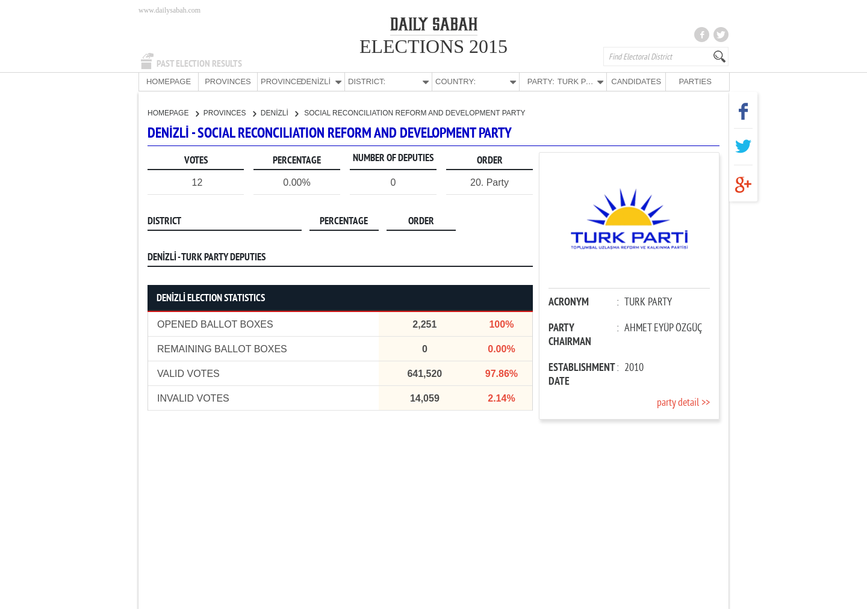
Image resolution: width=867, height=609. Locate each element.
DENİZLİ (279, 112)
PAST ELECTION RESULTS (199, 63)
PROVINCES (228, 81)
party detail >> (683, 402)
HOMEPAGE (168, 81)
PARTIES (695, 81)
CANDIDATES (636, 81)
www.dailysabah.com (169, 10)
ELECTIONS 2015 (433, 46)
